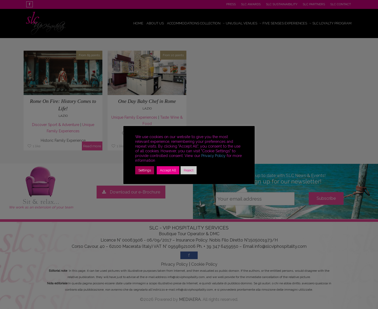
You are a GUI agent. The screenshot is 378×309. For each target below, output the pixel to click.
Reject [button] (188, 170)
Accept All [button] (168, 170)
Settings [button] (144, 170)
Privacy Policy (213, 155)
